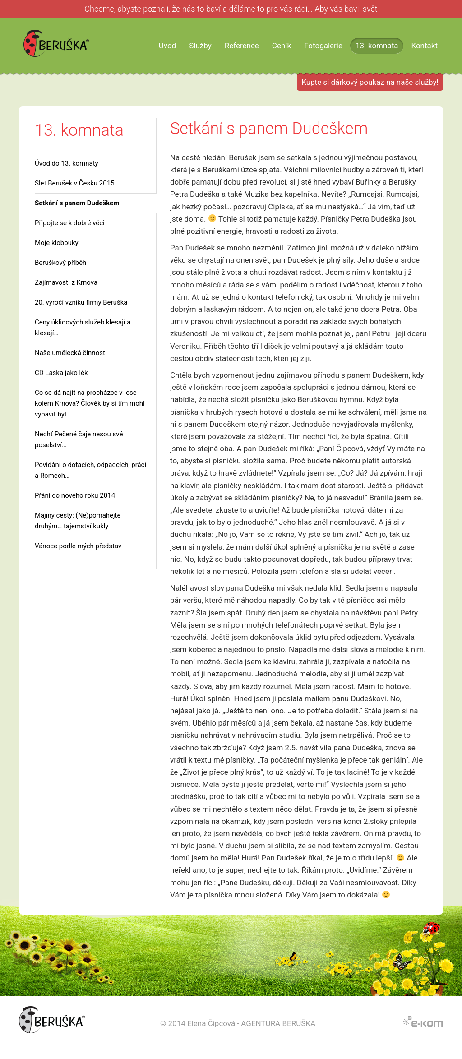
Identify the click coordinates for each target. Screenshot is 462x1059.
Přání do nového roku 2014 (75, 495)
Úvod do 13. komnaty (66, 163)
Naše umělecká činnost (70, 353)
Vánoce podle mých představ (78, 546)
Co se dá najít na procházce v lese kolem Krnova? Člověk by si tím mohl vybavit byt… (90, 403)
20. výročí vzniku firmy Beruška (81, 302)
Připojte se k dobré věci (70, 223)
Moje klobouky (57, 243)
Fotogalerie (323, 45)
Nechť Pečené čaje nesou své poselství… (79, 439)
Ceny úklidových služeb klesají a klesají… (82, 327)
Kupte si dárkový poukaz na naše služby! (370, 82)
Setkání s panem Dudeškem (77, 203)
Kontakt (424, 45)
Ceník (281, 45)
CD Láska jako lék (61, 373)
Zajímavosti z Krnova (66, 282)
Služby (200, 45)
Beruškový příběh (60, 263)
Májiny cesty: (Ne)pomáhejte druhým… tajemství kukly (77, 520)
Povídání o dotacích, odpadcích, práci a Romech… (90, 470)
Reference (242, 45)
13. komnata (377, 45)
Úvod (167, 45)
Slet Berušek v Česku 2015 (75, 183)
